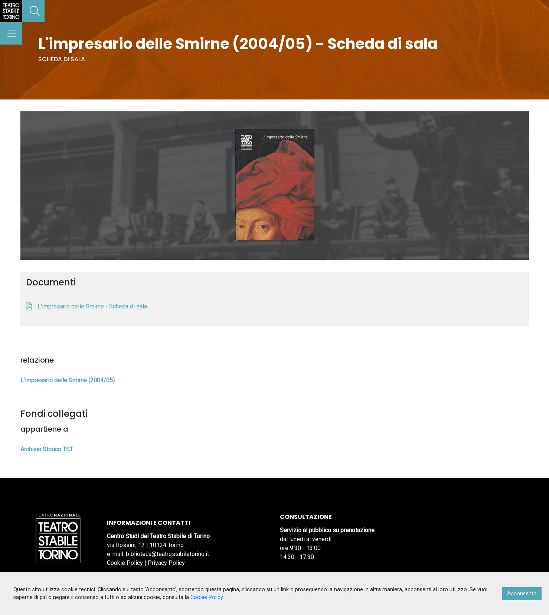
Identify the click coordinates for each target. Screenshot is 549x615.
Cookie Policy (125, 562)
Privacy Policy (166, 562)
